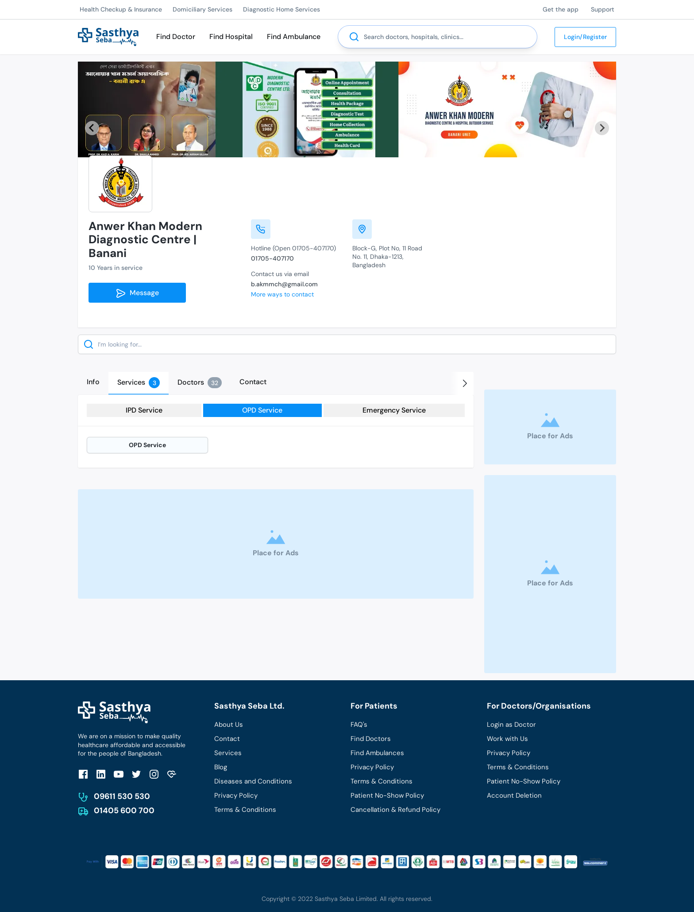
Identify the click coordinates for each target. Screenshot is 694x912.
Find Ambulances (377, 752)
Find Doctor (175, 36)
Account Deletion (514, 795)
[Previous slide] (92, 128)
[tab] (93, 382)
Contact (227, 738)
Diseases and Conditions (253, 781)
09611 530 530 (122, 796)
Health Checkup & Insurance (121, 9)
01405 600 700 (124, 810)
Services (228, 752)
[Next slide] (602, 128)
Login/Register (585, 37)
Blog (220, 767)
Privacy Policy (236, 795)
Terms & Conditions (245, 809)
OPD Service (262, 410)
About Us (228, 724)
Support (602, 9)
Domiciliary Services (202, 9)
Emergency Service (394, 410)
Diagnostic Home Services (281, 9)
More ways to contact (282, 294)
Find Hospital (231, 36)
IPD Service (144, 410)
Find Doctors (371, 738)
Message (137, 293)
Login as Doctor (511, 724)
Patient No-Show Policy (387, 795)
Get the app (560, 9)
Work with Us (507, 738)
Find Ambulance (293, 36)
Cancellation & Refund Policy (395, 809)
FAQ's (359, 724)
